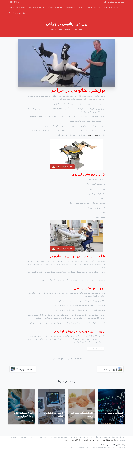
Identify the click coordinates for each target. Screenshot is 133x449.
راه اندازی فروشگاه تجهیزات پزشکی (106, 440)
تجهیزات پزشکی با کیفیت (113, 416)
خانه (79, 29)
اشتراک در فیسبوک (74, 358)
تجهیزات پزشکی (92, 135)
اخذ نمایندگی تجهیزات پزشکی (82, 416)
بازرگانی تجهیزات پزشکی (71, 440)
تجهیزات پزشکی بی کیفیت (53, 416)
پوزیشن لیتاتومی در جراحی (96, 348)
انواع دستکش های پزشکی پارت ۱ (23, 416)
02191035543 (13, 2)
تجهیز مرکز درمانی (87, 440)
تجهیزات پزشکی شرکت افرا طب (114, 2)
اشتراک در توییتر (56, 358)
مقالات (73, 29)
